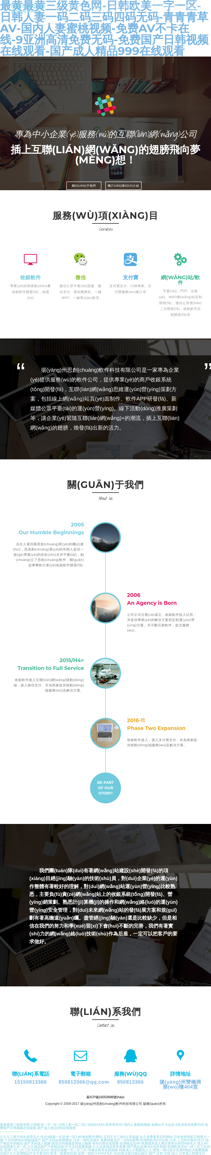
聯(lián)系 (193, 12)
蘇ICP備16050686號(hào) (105, 1097)
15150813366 (30, 1082)
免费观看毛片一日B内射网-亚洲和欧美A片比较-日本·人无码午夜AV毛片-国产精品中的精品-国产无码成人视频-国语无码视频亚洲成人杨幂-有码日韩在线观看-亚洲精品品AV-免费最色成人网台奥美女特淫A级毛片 (104, 1141)
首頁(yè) (76, 12)
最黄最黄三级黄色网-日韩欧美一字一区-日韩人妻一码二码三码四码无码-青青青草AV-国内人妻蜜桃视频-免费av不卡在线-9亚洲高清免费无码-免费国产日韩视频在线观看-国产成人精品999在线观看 (104, 1126)
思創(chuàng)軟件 (35, 11)
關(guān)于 (134, 12)
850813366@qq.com (84, 1082)
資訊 (114, 12)
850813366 (130, 1082)
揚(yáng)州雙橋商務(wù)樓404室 (180, 1084)
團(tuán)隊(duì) (164, 12)
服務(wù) (96, 12)
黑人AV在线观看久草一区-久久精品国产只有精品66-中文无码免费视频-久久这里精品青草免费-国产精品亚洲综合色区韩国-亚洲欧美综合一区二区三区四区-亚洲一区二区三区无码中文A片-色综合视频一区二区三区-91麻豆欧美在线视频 (105, 1147)
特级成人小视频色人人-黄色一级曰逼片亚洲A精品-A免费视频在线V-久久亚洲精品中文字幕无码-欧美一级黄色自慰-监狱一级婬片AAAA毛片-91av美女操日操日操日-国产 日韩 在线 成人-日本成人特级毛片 (104, 1151)
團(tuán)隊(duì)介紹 (123, 185)
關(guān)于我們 (84, 185)
